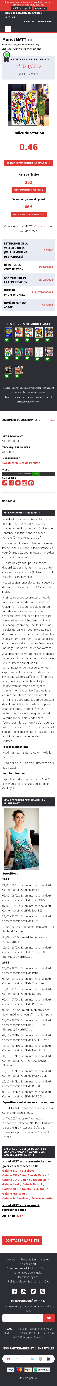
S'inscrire (29, 21)
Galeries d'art (28, 1264)
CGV (46, 1281)
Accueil (11, 1259)
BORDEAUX (39, 1096)
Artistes (44, 1259)
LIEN (20, 1215)
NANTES (37, 910)
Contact (45, 1268)
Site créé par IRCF (28, 1378)
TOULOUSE (39, 900)
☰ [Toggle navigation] (8, 29)
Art (23, 889)
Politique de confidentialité (24, 1281)
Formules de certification (21, 1268)
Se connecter (45, 21)
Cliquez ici (40, 226)
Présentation (28, 1259)
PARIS (35, 889)
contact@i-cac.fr (34, 1337)
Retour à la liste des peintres (28, 190)
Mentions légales (28, 1277)
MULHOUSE (39, 1075)
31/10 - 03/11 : (11, 1056)
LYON (35, 921)
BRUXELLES (39, 1086)
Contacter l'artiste (22, 1240)
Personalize (40, 8)
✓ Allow (36, 473)
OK (49, 1318)
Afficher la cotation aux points (28, 214)
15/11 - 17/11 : (11, 1071)
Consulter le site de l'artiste (21, 463)
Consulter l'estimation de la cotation (28, 163)
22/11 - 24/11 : (11, 1081)
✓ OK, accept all (21, 8)
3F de (28, 889)
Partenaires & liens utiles (28, 1272)
